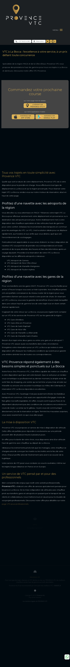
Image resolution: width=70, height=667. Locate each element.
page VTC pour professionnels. (15, 504)
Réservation (39, 41)
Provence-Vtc (41, 595)
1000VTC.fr (57, 586)
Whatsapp (67, 656)
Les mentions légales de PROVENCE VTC (35, 601)
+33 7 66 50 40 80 (23, 41)
